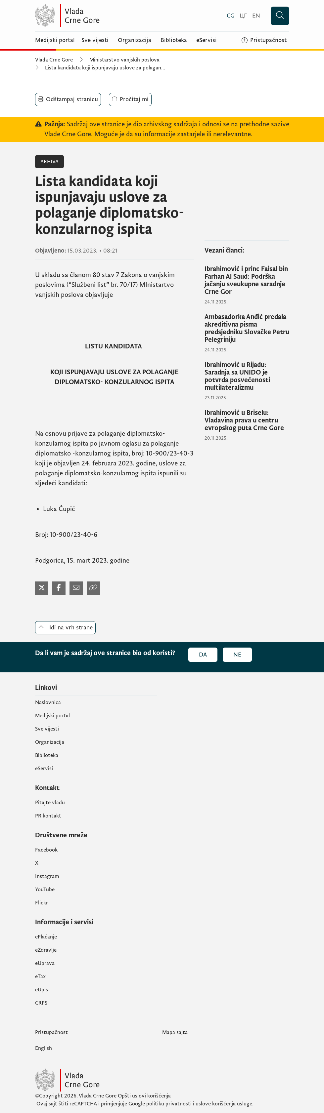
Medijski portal (55, 40)
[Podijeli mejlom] (76, 588)
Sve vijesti (95, 40)
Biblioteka (174, 40)
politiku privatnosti (169, 1103)
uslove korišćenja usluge (224, 1103)
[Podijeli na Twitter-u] (41, 588)
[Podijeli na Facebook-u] (59, 588)
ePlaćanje (46, 937)
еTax (40, 976)
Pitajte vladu (50, 802)
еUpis (41, 989)
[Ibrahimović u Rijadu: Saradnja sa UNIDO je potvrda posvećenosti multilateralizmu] (247, 376)
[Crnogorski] (230, 15)
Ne (237, 654)
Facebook (46, 850)
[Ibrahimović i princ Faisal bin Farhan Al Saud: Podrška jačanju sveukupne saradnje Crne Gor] (247, 280)
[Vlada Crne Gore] (99, 15)
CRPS (41, 1003)
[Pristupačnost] (264, 40)
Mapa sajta (175, 1032)
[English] (256, 15)
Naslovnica (48, 702)
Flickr (41, 902)
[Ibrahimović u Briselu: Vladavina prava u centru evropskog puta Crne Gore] (247, 420)
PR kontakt (48, 816)
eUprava (45, 963)
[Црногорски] (243, 15)
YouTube (45, 889)
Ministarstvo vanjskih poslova (124, 60)
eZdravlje (46, 950)
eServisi (206, 40)
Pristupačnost (51, 1032)
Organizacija (134, 40)
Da (203, 654)
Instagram (47, 876)
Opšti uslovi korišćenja (144, 1096)
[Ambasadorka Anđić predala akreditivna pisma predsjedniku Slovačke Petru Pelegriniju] (247, 328)
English (43, 1048)
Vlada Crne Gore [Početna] (54, 60)
